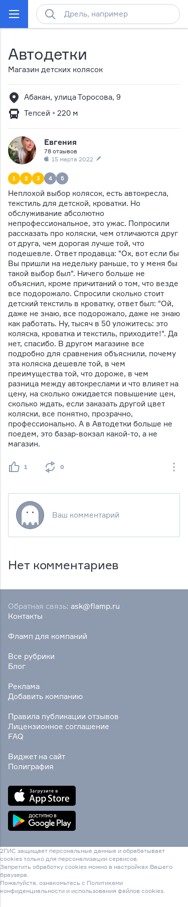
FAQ (16, 736)
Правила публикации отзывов (63, 716)
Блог (17, 666)
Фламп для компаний (47, 636)
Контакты (25, 616)
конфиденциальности (32, 890)
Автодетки (47, 54)
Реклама (24, 686)
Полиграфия (31, 766)
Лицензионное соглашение (58, 726)
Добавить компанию (45, 696)
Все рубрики (31, 656)
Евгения (60, 142)
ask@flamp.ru (95, 606)
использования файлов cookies (117, 890)
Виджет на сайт (36, 756)
